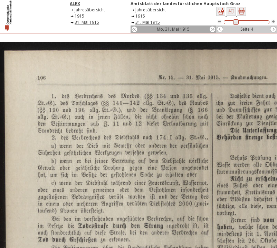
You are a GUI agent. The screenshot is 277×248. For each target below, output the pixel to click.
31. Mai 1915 (87, 22)
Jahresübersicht (90, 10)
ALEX (75, 4)
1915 (79, 16)
